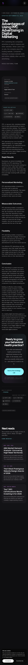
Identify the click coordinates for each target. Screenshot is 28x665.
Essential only (19, 661)
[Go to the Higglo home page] (3, 3)
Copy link (8, 110)
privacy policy (9, 657)
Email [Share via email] (17, 116)
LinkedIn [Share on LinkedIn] (19, 113)
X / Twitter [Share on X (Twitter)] (8, 113)
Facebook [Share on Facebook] (8, 116)
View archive (8, 438)
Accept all (8, 661)
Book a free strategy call (14, 372)
